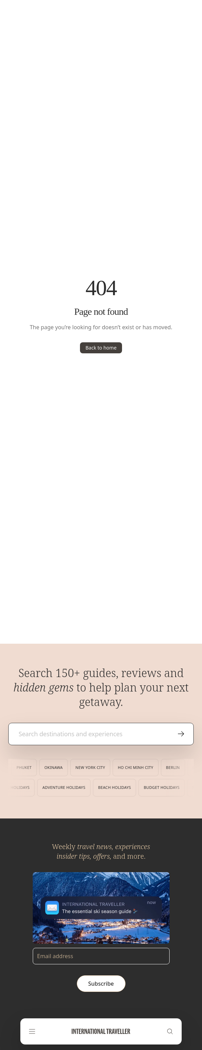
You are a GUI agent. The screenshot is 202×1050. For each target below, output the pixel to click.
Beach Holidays (112, 787)
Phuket (25, 767)
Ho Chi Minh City (137, 767)
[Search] (170, 1031)
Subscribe (101, 983)
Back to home (101, 347)
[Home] (101, 1031)
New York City (92, 767)
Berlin (174, 767)
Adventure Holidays (62, 787)
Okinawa (55, 767)
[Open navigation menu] (32, 1031)
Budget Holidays (160, 787)
